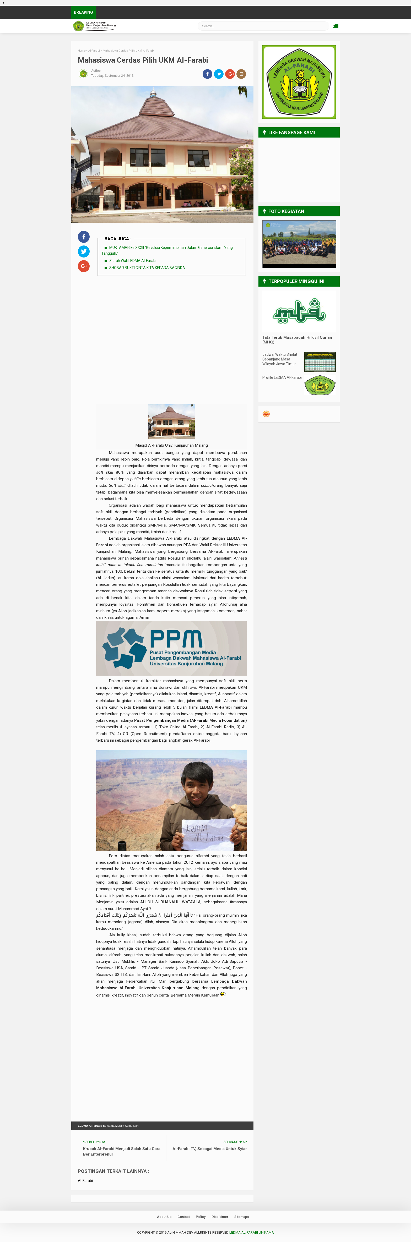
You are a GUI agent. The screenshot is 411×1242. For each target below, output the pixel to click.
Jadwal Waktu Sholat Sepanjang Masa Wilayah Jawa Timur (279, 359)
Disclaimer (220, 1217)
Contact (183, 1217)
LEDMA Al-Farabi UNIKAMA (251, 1232)
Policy (201, 1217)
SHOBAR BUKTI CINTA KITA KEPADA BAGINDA (147, 268)
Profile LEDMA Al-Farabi (282, 377)
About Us (164, 1217)
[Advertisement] (171, 318)
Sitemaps (241, 1217)
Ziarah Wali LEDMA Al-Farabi (132, 261)
